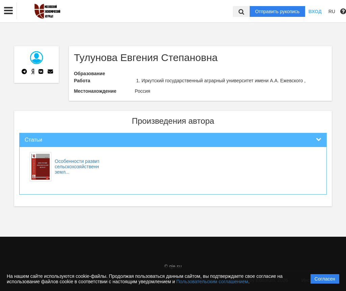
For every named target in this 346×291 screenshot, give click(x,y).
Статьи (33, 140)
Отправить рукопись (277, 11)
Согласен (325, 279)
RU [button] (331, 11)
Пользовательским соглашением (212, 281)
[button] (8, 10)
